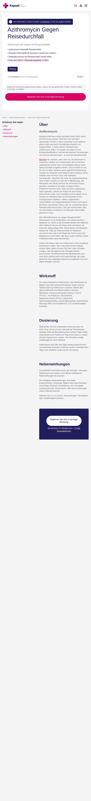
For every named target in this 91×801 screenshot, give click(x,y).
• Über (5, 126)
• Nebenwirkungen (10, 136)
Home (4, 117)
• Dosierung (7, 133)
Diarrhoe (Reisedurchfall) (17, 117)
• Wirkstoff (6, 130)
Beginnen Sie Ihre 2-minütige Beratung (45, 97)
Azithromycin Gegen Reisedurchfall (39, 117)
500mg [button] (12, 69)
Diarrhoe (42, 160)
